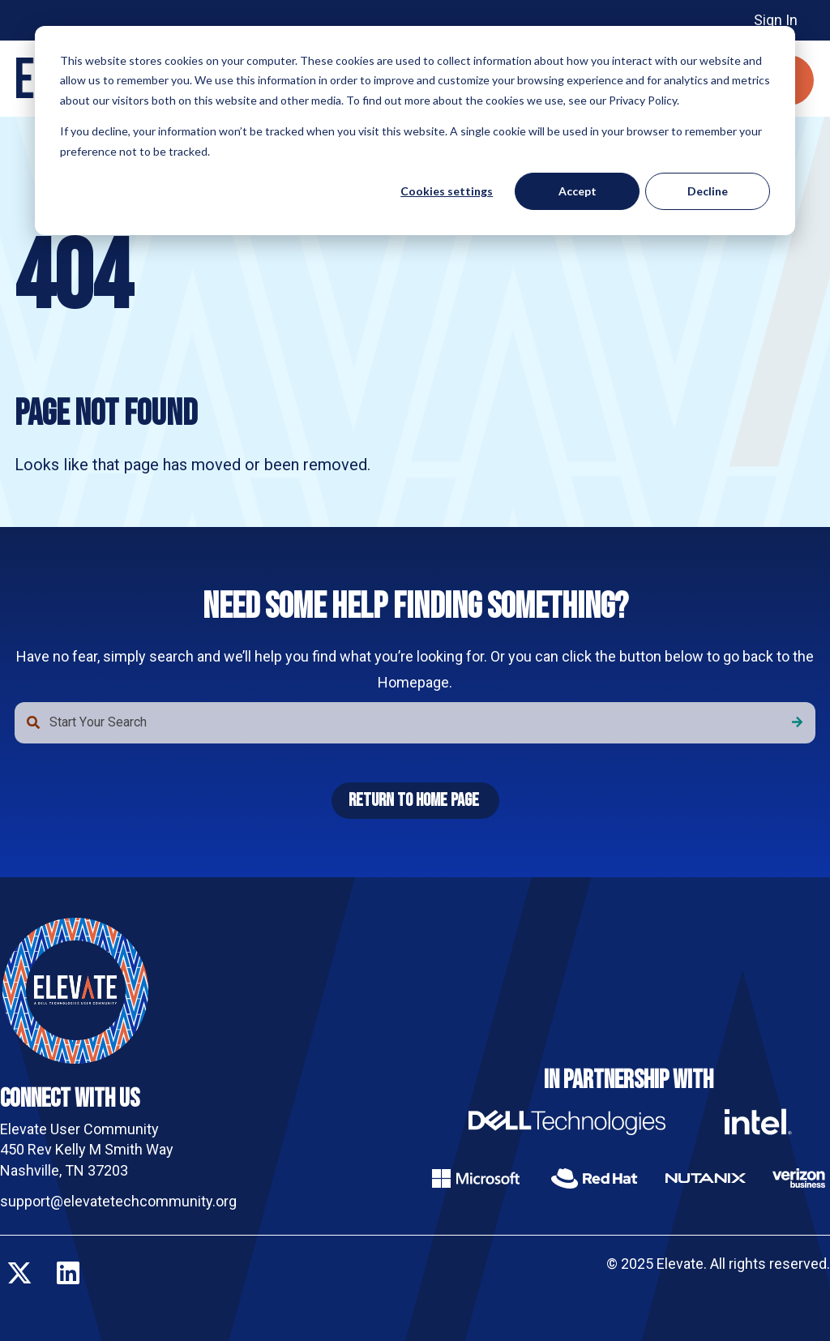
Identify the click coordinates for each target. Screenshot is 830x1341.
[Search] (797, 722)
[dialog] (415, 130)
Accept (577, 191)
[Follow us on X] (19, 1272)
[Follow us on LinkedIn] (68, 1272)
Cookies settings (446, 191)
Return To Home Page (414, 801)
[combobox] (415, 722)
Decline (707, 191)
